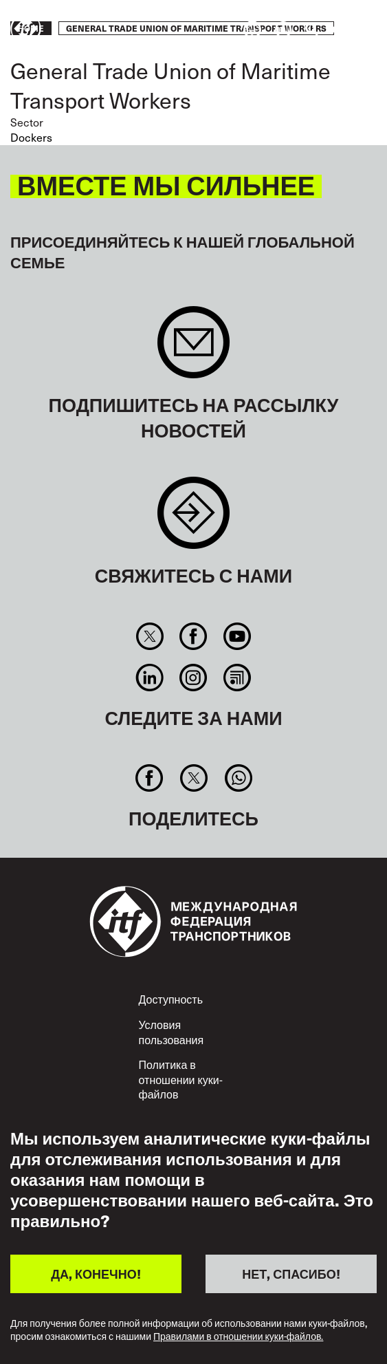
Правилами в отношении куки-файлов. (238, 1336)
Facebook (193, 636)
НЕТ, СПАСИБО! (291, 1273)
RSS (237, 677)
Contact (193, 520)
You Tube (237, 636)
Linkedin (149, 677)
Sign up (193, 349)
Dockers (31, 137)
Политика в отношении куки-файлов (181, 1079)
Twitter (149, 636)
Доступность (171, 998)
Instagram (193, 677)
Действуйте (336, 29)
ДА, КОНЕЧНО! (95, 1273)
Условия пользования (171, 1032)
